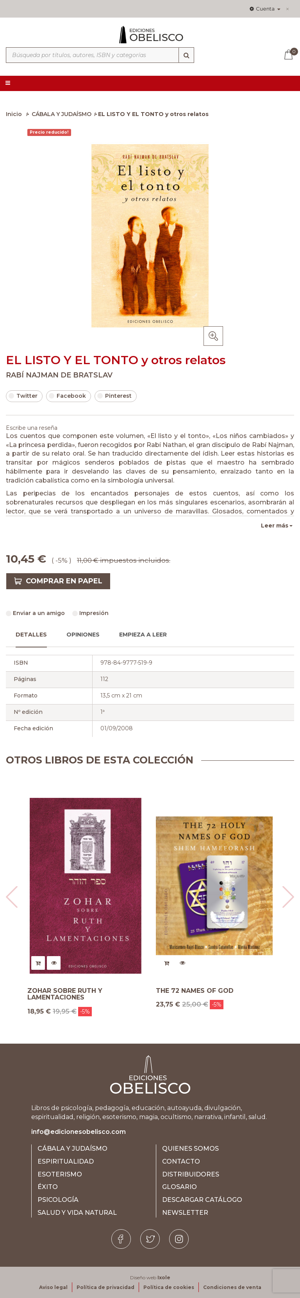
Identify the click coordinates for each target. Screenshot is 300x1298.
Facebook (67, 395)
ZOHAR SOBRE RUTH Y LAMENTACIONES (64, 994)
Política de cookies (168, 1287)
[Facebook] (121, 1239)
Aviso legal (53, 1287)
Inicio (14, 114)
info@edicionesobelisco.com (78, 1131)
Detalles (31, 634)
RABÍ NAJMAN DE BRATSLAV (59, 375)
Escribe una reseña (31, 427)
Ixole (163, 1277)
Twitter (23, 395)
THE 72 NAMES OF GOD (195, 990)
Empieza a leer (143, 634)
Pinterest (114, 395)
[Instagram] (179, 1239)
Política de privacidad (105, 1287)
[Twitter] (150, 1239)
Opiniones (83, 634)
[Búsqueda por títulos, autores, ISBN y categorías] (100, 55)
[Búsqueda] (186, 55)
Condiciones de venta (232, 1287)
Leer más (274, 525)
